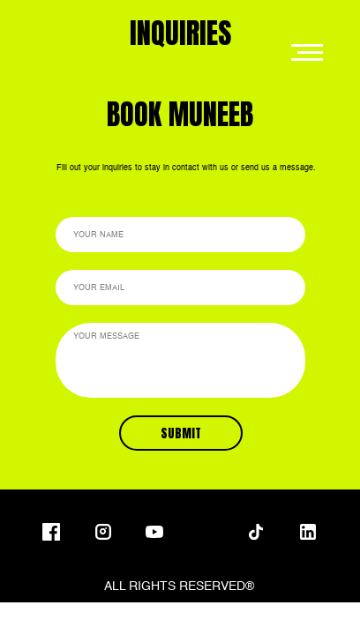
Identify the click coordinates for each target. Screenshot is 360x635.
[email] (180, 287)
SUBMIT (181, 433)
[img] (205, 532)
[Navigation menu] (307, 53)
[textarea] (180, 360)
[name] (180, 234)
